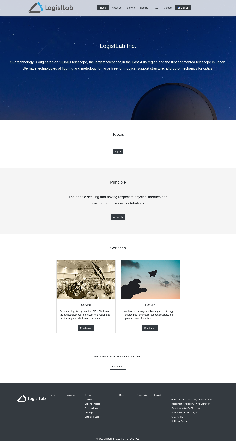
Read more (86, 328)
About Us (117, 8)
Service (131, 8)
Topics (118, 151)
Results (144, 8)
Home (103, 8)
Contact (168, 8)
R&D (156, 8)
